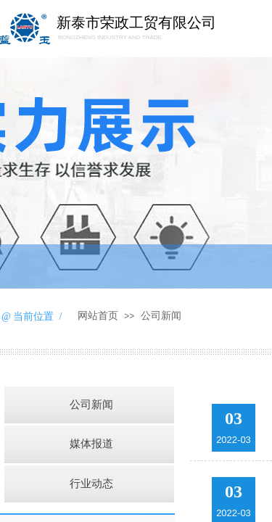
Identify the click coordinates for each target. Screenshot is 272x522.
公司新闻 (161, 315)
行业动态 (91, 483)
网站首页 (98, 315)
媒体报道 (91, 444)
